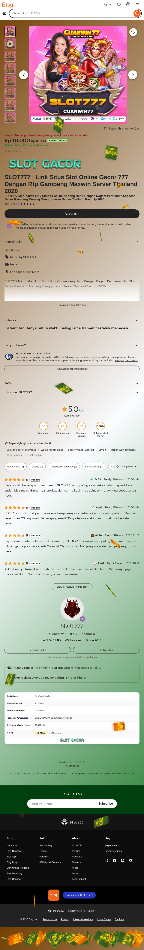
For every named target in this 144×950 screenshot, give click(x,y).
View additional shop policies (72, 368)
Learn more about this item (72, 305)
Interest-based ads (83, 919)
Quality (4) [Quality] (37, 466)
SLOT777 (9, 204)
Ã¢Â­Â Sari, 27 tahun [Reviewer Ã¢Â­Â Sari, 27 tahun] (110, 563)
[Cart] (137, 4)
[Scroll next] (117, 466)
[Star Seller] (17, 204)
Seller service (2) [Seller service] (94, 466)
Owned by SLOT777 (63, 634)
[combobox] (71, 13)
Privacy (65, 919)
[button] (82, 619)
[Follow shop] (106, 650)
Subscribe (105, 803)
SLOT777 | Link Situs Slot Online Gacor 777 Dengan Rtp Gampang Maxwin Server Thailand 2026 (70, 184)
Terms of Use (50, 919)
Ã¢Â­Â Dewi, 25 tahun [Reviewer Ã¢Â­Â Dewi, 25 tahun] (109, 507)
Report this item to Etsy (122, 128)
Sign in (107, 4)
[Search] (137, 13)
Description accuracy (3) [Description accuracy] (64, 466)
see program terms (126, 360)
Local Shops (104, 919)
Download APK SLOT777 (79, 895)
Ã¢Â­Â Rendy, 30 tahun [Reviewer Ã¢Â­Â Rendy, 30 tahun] (108, 479)
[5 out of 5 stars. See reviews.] (28, 204)
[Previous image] (23, 74)
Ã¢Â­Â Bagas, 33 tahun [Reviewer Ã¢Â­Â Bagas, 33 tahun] (109, 535)
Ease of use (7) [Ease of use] (15, 466)
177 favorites (72, 765)
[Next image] (132, 74)
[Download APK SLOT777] (53, 895)
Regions (119, 919)
